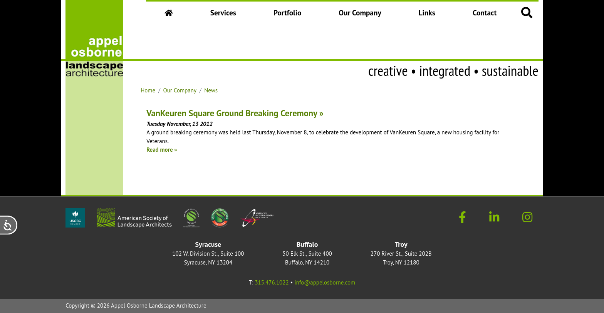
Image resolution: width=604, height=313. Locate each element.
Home (148, 90)
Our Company (362, 15)
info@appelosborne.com (324, 282)
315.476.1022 (272, 282)
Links (427, 12)
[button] (527, 12)
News (211, 90)
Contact (485, 12)
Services (223, 12)
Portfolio (287, 12)
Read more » (161, 149)
